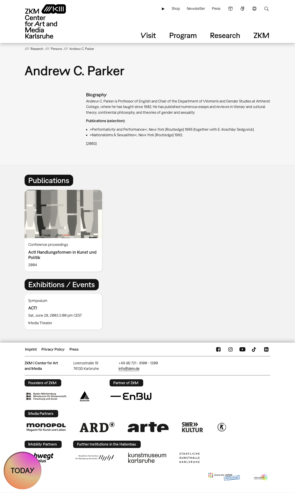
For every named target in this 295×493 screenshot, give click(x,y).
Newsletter (196, 8)
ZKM (261, 35)
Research (225, 35)
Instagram (230, 349)
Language (254, 9)
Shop (176, 8)
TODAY (23, 470)
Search (266, 9)
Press (216, 8)
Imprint (31, 349)
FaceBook (218, 349)
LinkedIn (266, 349)
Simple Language (230, 9)
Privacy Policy (53, 349)
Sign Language (242, 9)
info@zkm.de (129, 368)
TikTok (254, 349)
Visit (148, 35)
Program (183, 35)
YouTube (242, 349)
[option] (65, 230)
